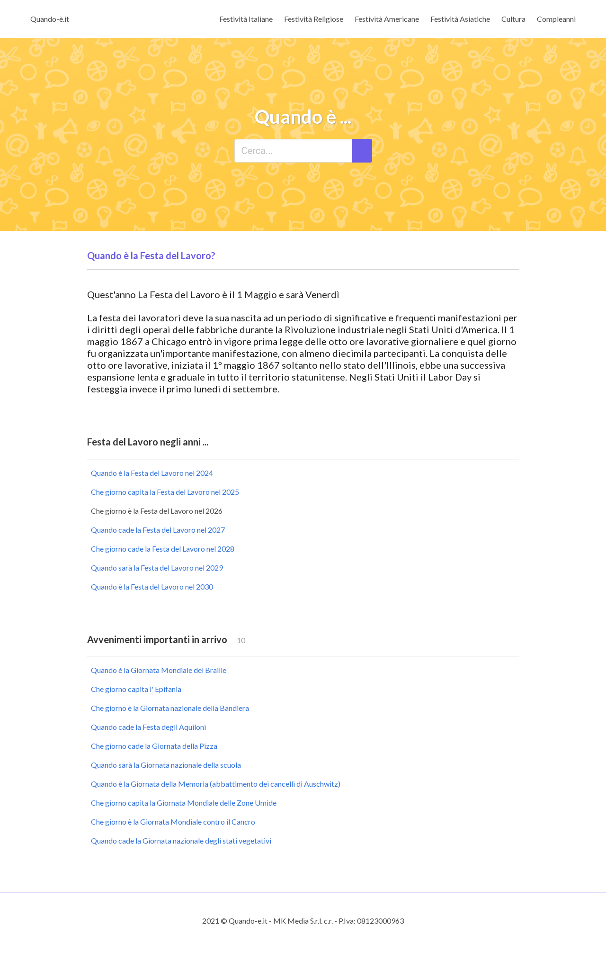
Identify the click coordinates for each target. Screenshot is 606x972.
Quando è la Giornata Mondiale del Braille (158, 669)
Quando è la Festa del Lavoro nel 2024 (152, 472)
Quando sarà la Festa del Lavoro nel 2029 (157, 567)
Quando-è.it (49, 18)
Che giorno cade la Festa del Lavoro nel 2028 (162, 548)
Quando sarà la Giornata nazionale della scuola (166, 764)
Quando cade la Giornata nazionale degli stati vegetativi (181, 840)
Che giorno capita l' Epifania (136, 688)
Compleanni (556, 18)
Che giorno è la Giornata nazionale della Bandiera (170, 707)
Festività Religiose (313, 18)
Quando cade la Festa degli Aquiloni (148, 726)
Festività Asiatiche (460, 18)
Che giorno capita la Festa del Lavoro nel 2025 (165, 491)
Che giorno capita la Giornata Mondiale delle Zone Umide (183, 802)
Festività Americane (387, 18)
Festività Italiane (246, 18)
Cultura (513, 18)
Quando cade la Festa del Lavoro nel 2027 (158, 529)
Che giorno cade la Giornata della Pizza (154, 745)
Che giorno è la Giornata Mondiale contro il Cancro (173, 821)
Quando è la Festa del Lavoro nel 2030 (152, 586)
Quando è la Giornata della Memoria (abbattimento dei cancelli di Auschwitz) (215, 783)
